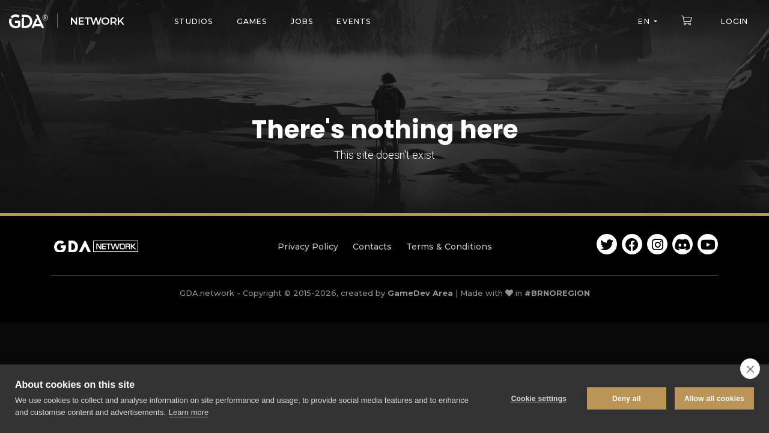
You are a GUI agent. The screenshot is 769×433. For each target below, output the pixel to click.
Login (735, 21)
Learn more (188, 412)
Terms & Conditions (449, 246)
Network (97, 21)
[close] (750, 368)
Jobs (302, 21)
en (643, 21)
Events (353, 21)
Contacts (372, 246)
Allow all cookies (714, 399)
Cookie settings (539, 399)
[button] (689, 20)
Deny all (626, 399)
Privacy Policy (308, 246)
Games (252, 21)
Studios (193, 21)
